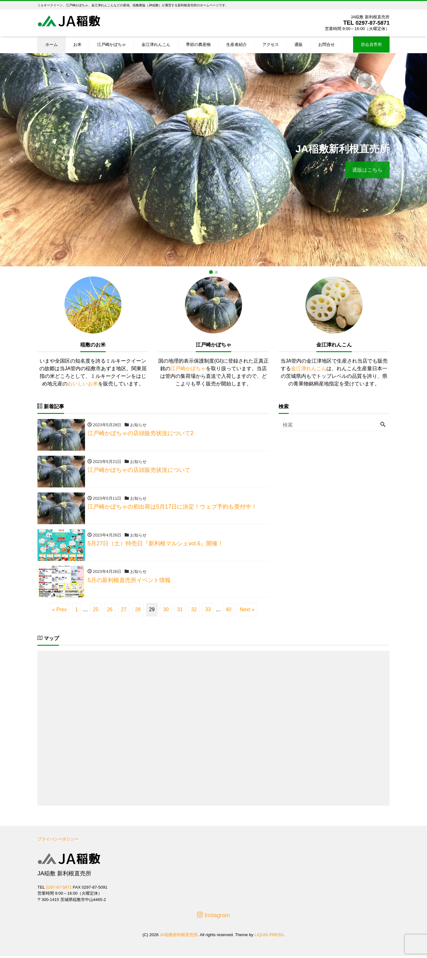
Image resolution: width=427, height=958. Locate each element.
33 (208, 611)
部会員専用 (371, 44)
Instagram (213, 917)
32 (194, 611)
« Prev (59, 611)
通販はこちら (366, 170)
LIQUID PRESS (268, 936)
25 (96, 611)
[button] (10, 159)
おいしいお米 (83, 383)
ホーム (51, 44)
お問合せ (326, 44)
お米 (77, 44)
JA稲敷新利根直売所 (178, 936)
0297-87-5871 (372, 23)
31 (180, 611)
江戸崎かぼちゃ (111, 44)
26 (110, 611)
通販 (298, 44)
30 (166, 611)
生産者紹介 (236, 44)
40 (228, 611)
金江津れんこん (155, 44)
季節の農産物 (198, 44)
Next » (247, 611)
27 (124, 611)
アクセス (270, 44)
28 (138, 611)
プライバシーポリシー (58, 841)
